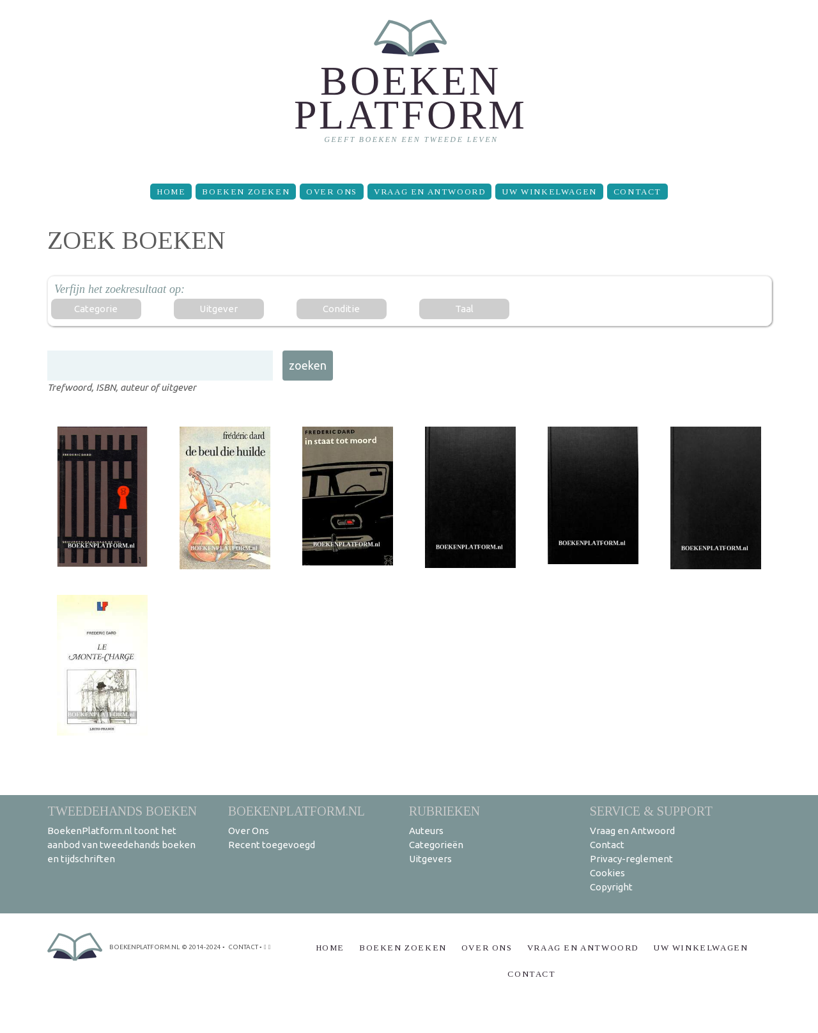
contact (243, 946)
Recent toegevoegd (271, 844)
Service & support (651, 810)
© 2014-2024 (201, 946)
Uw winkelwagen (549, 191)
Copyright (611, 886)
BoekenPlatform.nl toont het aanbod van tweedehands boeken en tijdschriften (121, 844)
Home (171, 191)
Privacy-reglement (631, 858)
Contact (637, 191)
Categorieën (436, 844)
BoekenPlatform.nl (296, 810)
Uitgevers (430, 858)
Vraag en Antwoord (429, 191)
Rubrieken (444, 810)
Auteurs (426, 830)
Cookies (607, 872)
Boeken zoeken (245, 191)
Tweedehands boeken (122, 810)
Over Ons (331, 191)
